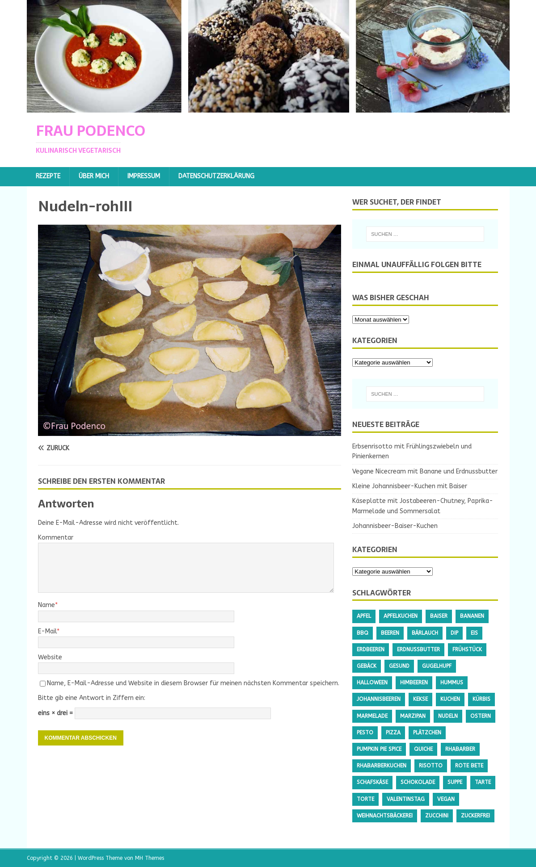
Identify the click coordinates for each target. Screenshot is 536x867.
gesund (399, 666)
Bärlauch (425, 633)
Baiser (438, 616)
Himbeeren (414, 682)
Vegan (446, 799)
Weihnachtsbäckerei (385, 816)
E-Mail (47, 631)
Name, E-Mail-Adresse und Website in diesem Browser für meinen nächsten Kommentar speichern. (193, 683)
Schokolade (418, 782)
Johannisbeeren (379, 699)
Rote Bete (469, 765)
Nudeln (448, 716)
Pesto (365, 732)
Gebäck (366, 666)
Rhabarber (460, 749)
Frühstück (467, 649)
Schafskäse (372, 782)
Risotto (431, 765)
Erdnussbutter (418, 649)
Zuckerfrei (475, 816)
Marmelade (372, 716)
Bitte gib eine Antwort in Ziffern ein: (91, 698)
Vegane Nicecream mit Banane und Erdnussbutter (425, 471)
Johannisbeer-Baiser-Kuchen (395, 526)
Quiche (423, 749)
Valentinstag (406, 799)
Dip (454, 633)
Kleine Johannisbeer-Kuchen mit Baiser (409, 486)
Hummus (451, 682)
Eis (474, 633)
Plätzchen (427, 732)
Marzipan (413, 716)
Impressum (143, 176)
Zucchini (436, 816)
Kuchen (450, 699)
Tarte (483, 782)
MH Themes (149, 858)
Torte (365, 799)
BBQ (362, 633)
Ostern (480, 716)
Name (46, 605)
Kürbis (481, 699)
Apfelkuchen (401, 616)
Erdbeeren (370, 649)
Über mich (94, 176)
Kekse (420, 699)
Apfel (364, 616)
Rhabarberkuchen (381, 765)
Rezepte (48, 176)
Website (50, 657)
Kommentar (55, 537)
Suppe (454, 782)
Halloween (372, 682)
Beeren (390, 633)
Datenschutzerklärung (216, 176)
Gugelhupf (437, 666)
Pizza (393, 732)
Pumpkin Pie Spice (379, 749)
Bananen (472, 616)
